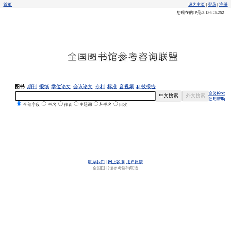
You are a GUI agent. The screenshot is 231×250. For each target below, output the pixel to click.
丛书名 (105, 104)
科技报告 (146, 86)
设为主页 (196, 4)
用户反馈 (134, 161)
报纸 (44, 86)
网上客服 (116, 161)
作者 (68, 104)
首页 (7, 4)
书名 (52, 104)
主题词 (85, 104)
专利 (100, 86)
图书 (20, 86)
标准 (112, 86)
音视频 (126, 86)
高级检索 (216, 93)
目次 (123, 104)
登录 (212, 4)
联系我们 (96, 161)
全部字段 (31, 104)
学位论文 (61, 86)
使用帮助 (216, 99)
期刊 (32, 86)
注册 (223, 4)
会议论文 (83, 86)
